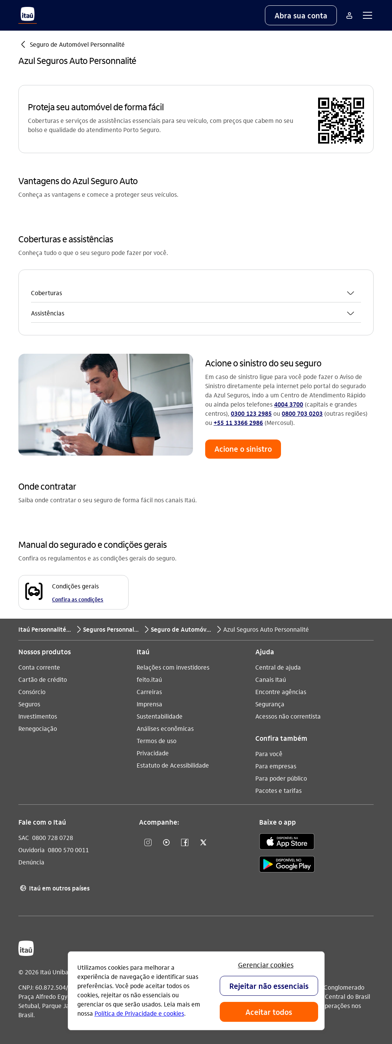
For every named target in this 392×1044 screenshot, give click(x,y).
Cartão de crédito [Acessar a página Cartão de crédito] (42, 679)
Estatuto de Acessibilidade (173, 765)
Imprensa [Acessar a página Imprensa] (149, 704)
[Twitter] (203, 843)
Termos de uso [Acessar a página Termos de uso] (156, 741)
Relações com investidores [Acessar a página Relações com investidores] (173, 667)
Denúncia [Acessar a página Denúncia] (31, 862)
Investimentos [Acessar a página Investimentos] (37, 716)
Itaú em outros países (54, 888)
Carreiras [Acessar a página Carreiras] (149, 692)
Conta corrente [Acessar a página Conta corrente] (39, 667)
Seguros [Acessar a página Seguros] (29, 704)
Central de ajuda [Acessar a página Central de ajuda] (278, 667)
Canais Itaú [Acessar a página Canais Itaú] (270, 679)
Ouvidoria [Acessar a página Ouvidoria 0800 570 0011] (31, 850)
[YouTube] (166, 843)
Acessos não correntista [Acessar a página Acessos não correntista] (288, 716)
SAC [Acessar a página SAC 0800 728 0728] (23, 837)
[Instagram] (148, 843)
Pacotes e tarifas (278, 790)
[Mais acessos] (349, 15)
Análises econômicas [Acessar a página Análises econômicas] (165, 728)
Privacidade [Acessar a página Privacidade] (153, 753)
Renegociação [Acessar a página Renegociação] (37, 728)
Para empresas (275, 766)
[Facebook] (185, 843)
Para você (269, 754)
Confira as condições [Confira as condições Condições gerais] (77, 599)
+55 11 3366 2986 (238, 422)
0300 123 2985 (251, 413)
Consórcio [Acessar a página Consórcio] (32, 692)
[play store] (287, 865)
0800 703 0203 (302, 413)
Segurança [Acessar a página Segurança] (269, 704)
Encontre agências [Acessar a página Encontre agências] (280, 692)
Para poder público (281, 778)
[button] (301, 15)
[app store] (287, 842)
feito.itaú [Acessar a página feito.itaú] (149, 679)
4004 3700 (288, 404)
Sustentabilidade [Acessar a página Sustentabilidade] (160, 716)
